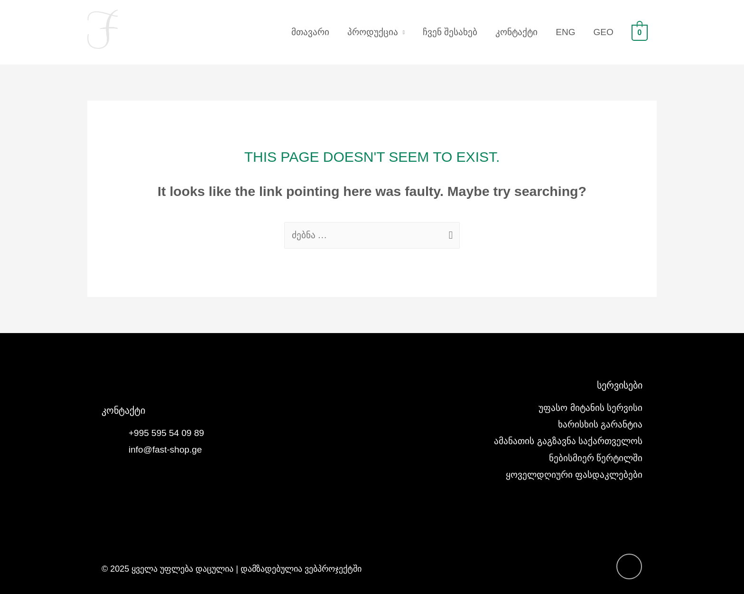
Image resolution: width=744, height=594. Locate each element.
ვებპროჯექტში (333, 569)
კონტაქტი (516, 32)
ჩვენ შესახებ (450, 32)
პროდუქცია (372, 32)
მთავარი (310, 32)
